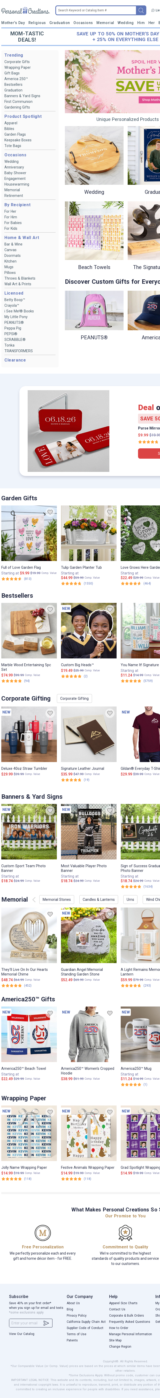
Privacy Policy (77, 1315)
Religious (37, 23)
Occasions (83, 23)
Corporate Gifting (74, 698)
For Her (10, 211)
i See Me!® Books (19, 311)
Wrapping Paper (17, 67)
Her (151, 23)
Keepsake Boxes (18, 140)
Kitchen (10, 261)
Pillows (10, 273)
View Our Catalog (21, 1334)
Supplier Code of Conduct (85, 1328)
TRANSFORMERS (18, 351)
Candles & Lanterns (99, 899)
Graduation (59, 23)
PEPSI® (10, 334)
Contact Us (117, 1309)
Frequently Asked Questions (129, 1322)
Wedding (126, 23)
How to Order (118, 1328)
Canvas (10, 250)
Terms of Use (76, 1334)
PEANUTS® (14, 322)
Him (141, 23)
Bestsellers (13, 84)
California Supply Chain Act (86, 1322)
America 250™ (16, 79)
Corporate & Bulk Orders (126, 1315)
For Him (10, 217)
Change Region (120, 1346)
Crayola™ (11, 305)
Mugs (8, 267)
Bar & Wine (13, 244)
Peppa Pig (12, 328)
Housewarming (16, 184)
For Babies (13, 223)
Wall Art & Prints (17, 284)
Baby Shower (15, 173)
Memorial (105, 23)
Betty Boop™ (14, 300)
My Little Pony (16, 317)
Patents (72, 1340)
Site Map (115, 1340)
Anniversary (14, 167)
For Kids (10, 228)
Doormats (12, 256)
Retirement (13, 196)
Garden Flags (15, 134)
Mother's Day (13, 23)
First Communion (18, 101)
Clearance (15, 360)
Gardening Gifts (17, 107)
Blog (70, 1309)
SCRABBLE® (15, 339)
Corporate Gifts (17, 62)
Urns (130, 899)
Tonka (9, 345)
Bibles (9, 129)
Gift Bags (12, 73)
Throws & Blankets (19, 278)
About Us (73, 1303)
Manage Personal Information (130, 1334)
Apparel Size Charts (123, 1303)
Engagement (15, 178)
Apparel (10, 123)
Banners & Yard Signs (22, 96)
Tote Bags (12, 146)
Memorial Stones (57, 899)
